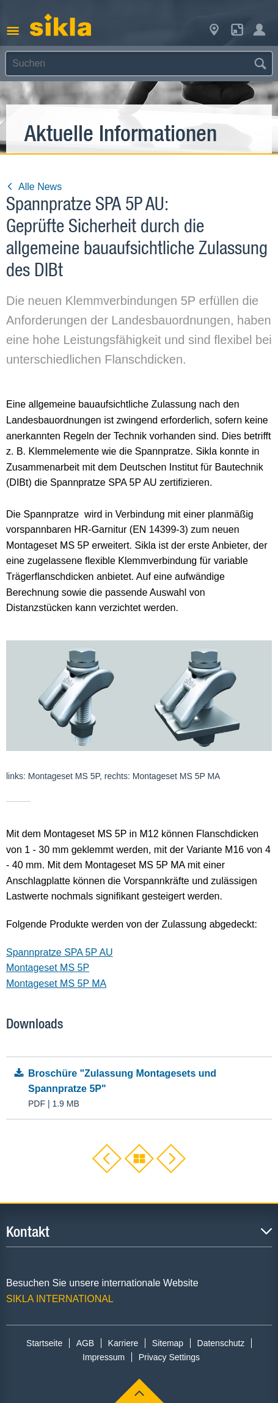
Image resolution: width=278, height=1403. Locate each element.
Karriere (123, 1343)
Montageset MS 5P (47, 967)
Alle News (34, 186)
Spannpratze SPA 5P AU (59, 952)
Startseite (44, 1343)
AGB (85, 1343)
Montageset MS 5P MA (56, 983)
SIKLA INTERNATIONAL (60, 1299)
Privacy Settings (169, 1357)
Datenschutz (221, 1343)
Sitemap (167, 1343)
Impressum (103, 1357)
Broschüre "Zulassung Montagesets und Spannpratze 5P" (138, 1089)
